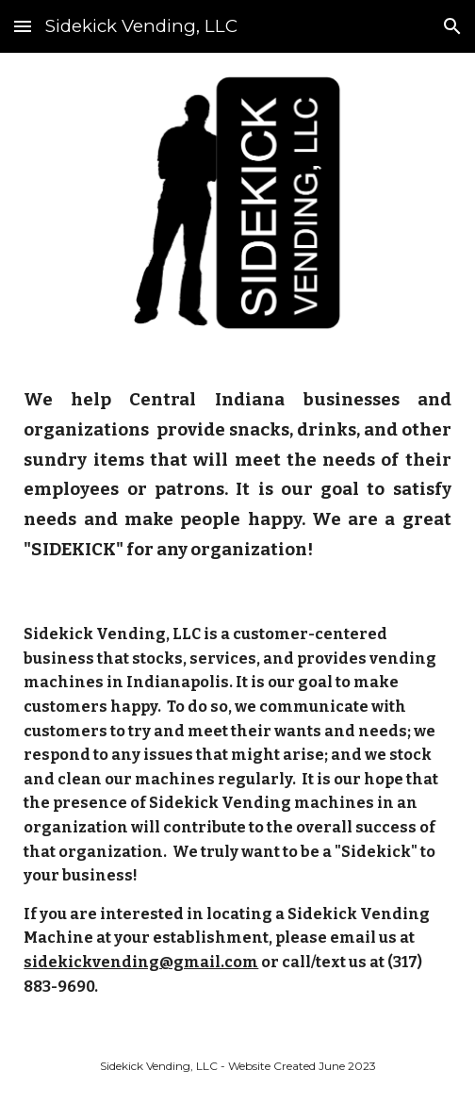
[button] (22, 26)
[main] (237, 472)
